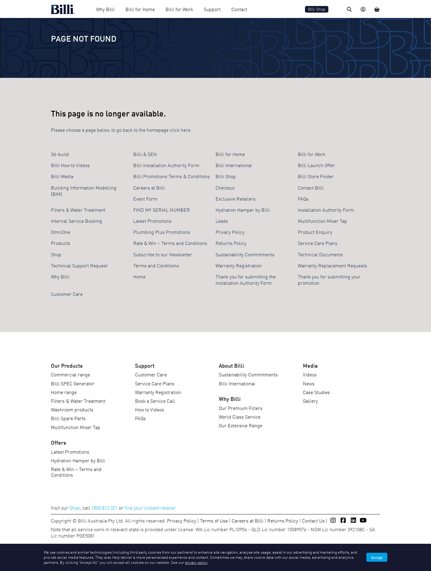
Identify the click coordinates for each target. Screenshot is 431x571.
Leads (222, 220)
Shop (56, 254)
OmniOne (60, 231)
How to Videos (149, 409)
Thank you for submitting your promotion (329, 279)
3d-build (60, 153)
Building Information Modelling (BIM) (83, 190)
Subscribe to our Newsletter (162, 254)
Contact (239, 9)
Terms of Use (214, 520)
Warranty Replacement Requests (332, 265)
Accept (377, 557)
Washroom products (72, 409)
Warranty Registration (239, 265)
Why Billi (105, 9)
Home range (64, 392)
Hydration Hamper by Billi (243, 209)
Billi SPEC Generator (73, 383)
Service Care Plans (317, 242)
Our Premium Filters (240, 407)
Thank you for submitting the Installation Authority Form (246, 279)
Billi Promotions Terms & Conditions (171, 176)
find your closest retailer (150, 507)
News (309, 383)
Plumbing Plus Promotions (161, 231)
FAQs (303, 198)
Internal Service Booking (76, 220)
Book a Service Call (155, 400)
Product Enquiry (315, 231)
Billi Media (62, 176)
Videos (310, 374)
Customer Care (67, 293)
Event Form (145, 198)
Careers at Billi (149, 187)
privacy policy (196, 562)
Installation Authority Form (326, 209)
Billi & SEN (145, 153)
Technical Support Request (79, 265)
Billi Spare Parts (68, 418)
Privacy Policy (230, 231)
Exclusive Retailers (236, 198)
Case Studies (316, 392)
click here (180, 129)
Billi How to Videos (70, 165)
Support (212, 9)
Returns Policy (231, 242)
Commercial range (70, 374)
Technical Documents (320, 254)
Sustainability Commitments (245, 254)
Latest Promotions (152, 220)
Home (139, 276)
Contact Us (313, 520)
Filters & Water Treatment (78, 209)
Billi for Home (140, 9)
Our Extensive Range (240, 425)
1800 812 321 (104, 507)
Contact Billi (311, 187)
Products (60, 242)
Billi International (234, 165)
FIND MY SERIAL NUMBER (161, 209)
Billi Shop (316, 9)
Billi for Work (179, 9)
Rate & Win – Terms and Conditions (170, 242)
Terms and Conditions (156, 265)
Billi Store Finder (316, 176)
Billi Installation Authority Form (166, 165)
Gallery (310, 400)
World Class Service (239, 416)
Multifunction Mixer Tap (322, 220)
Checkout (225, 187)
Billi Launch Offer (316, 165)
